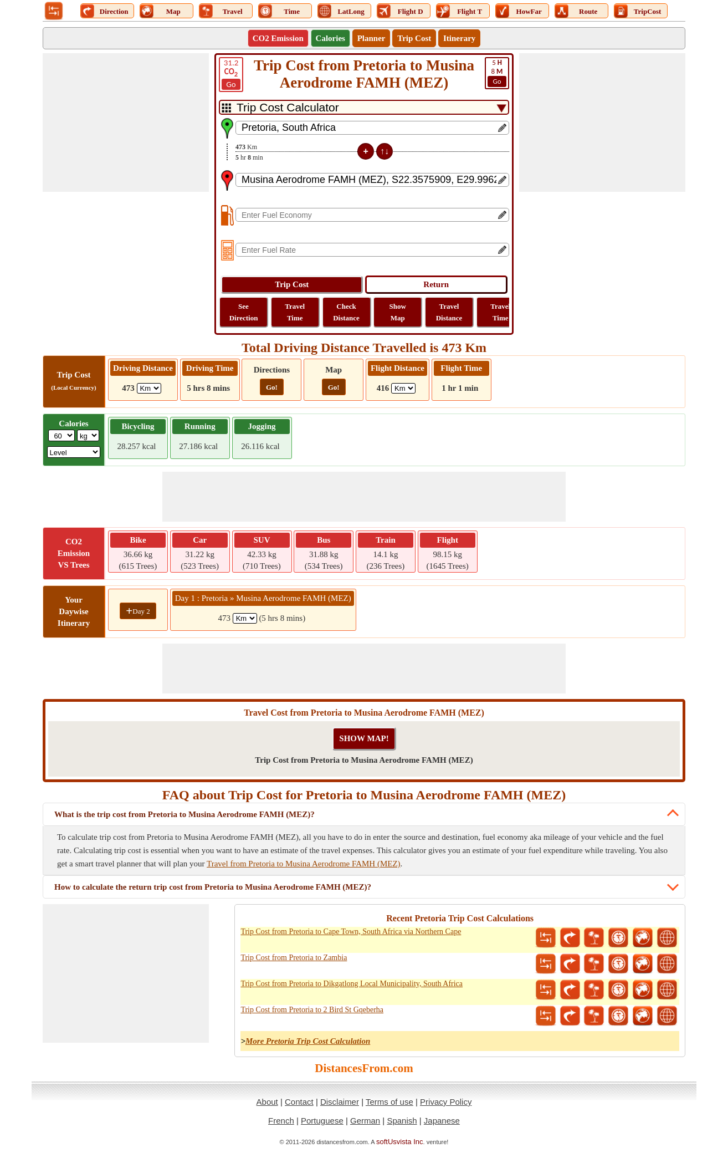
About (267, 1101)
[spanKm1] (245, 618)
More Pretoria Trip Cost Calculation (307, 1041)
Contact (299, 1101)
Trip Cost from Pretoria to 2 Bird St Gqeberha (311, 1010)
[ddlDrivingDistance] (149, 388)
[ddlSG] (74, 452)
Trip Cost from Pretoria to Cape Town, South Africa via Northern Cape (350, 931)
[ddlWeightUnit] (88, 435)
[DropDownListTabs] (364, 107)
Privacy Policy (445, 1101)
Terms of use (389, 1101)
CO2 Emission (278, 38)
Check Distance (346, 312)
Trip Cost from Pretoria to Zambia (293, 957)
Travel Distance (449, 312)
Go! (272, 387)
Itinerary (459, 38)
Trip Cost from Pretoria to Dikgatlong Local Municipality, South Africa (351, 983)
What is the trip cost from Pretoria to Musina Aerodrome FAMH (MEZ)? (184, 814)
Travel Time (295, 312)
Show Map (397, 312)
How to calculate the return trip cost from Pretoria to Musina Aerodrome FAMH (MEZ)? (212, 886)
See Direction (243, 312)
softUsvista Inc (399, 1141)
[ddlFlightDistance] (403, 388)
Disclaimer (339, 1101)
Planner (371, 38)
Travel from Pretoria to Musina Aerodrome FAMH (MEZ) (304, 863)
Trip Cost (414, 38)
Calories (330, 38)
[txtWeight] (61, 435)
